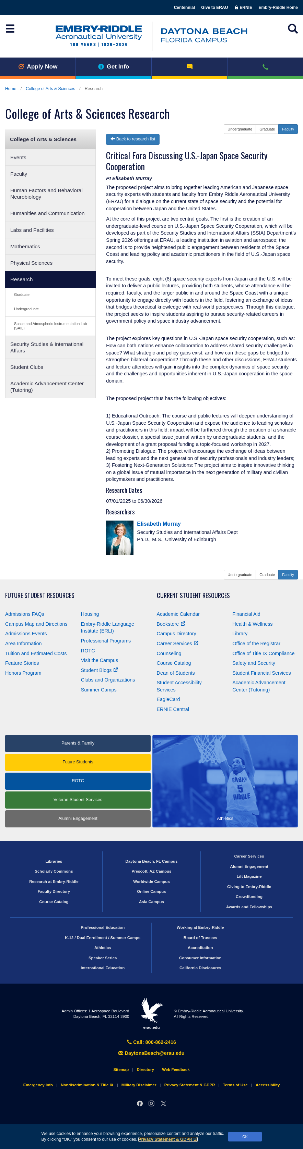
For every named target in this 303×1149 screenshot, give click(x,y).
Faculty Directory (54, 891)
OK (245, 1137)
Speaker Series (103, 958)
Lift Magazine (249, 876)
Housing (90, 614)
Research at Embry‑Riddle (53, 881)
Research (21, 279)
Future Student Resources (39, 595)
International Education (103, 968)
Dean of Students (176, 673)
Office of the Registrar (256, 643)
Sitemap (121, 1069)
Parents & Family (77, 743)
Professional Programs (106, 641)
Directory (145, 1069)
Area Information (23, 643)
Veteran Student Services (78, 799)
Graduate (22, 294)
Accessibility (268, 1085)
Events (18, 157)
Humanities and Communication (47, 213)
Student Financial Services (261, 673)
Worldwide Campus (151, 881)
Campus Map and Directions (36, 624)
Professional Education (103, 927)
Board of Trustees (200, 938)
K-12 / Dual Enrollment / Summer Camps (102, 938)
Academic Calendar (178, 614)
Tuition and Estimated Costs (36, 653)
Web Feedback (175, 1069)
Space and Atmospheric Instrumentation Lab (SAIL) (50, 326)
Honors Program (23, 673)
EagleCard (168, 699)
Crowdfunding (249, 897)
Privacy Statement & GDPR (168, 1139)
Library (239, 633)
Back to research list (132, 139)
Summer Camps (99, 689)
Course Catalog (174, 663)
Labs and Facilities (32, 230)
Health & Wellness (252, 624)
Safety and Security (253, 663)
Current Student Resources (193, 595)
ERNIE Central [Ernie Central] (173, 709)
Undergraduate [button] (240, 129)
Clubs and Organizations (108, 680)
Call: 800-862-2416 (151, 1042)
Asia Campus (151, 902)
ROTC (88, 650)
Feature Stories (22, 663)
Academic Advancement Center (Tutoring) (47, 386)
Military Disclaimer (138, 1085)
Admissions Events (26, 633)
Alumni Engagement (77, 818)
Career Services (177, 643)
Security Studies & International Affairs (46, 347)
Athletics (102, 948)
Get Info (113, 66)
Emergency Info (38, 1085)
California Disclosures (200, 968)
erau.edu (152, 1013)
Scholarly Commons (54, 871)
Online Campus (151, 891)
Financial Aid (246, 614)
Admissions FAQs (24, 614)
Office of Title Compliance (263, 653)
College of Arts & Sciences (50, 88)
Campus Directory (176, 633)
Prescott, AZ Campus (151, 871)
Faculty (18, 174)
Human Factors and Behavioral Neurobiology (46, 193)
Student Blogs (99, 670)
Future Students (77, 762)
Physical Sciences (31, 263)
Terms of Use (235, 1085)
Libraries (54, 861)
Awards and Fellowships (249, 907)
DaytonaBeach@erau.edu (151, 1053)
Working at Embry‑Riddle (200, 927)
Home (10, 88)
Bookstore (171, 624)
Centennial (184, 7)
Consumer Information (200, 958)
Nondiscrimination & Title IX (87, 1085)
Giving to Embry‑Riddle (249, 887)
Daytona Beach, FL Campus (151, 861)
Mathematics (25, 246)
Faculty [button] (288, 129)
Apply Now (38, 66)
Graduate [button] (267, 129)
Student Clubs (26, 367)
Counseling (169, 653)
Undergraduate (26, 309)
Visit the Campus (99, 660)
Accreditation (200, 948)
